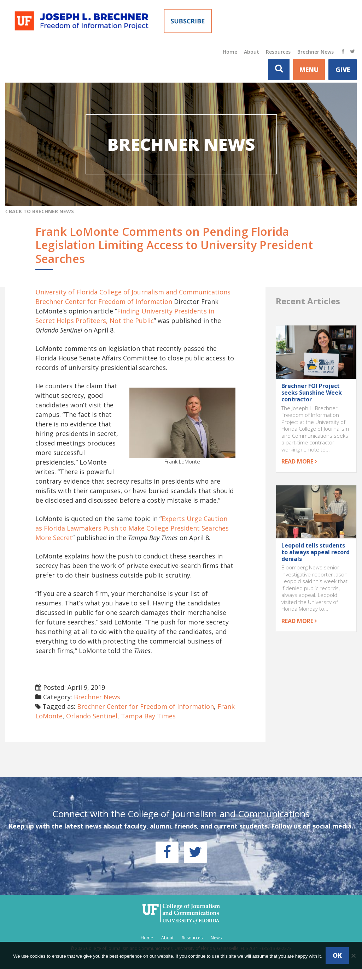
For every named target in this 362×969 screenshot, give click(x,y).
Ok (337, 955)
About (251, 51)
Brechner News (315, 51)
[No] (353, 955)
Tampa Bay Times (148, 716)
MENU (309, 69)
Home (230, 51)
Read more (299, 461)
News (216, 938)
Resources (278, 51)
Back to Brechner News (39, 211)
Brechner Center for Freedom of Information (145, 706)
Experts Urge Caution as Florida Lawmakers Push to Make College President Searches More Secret (132, 528)
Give (342, 69)
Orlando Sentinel (91, 716)
